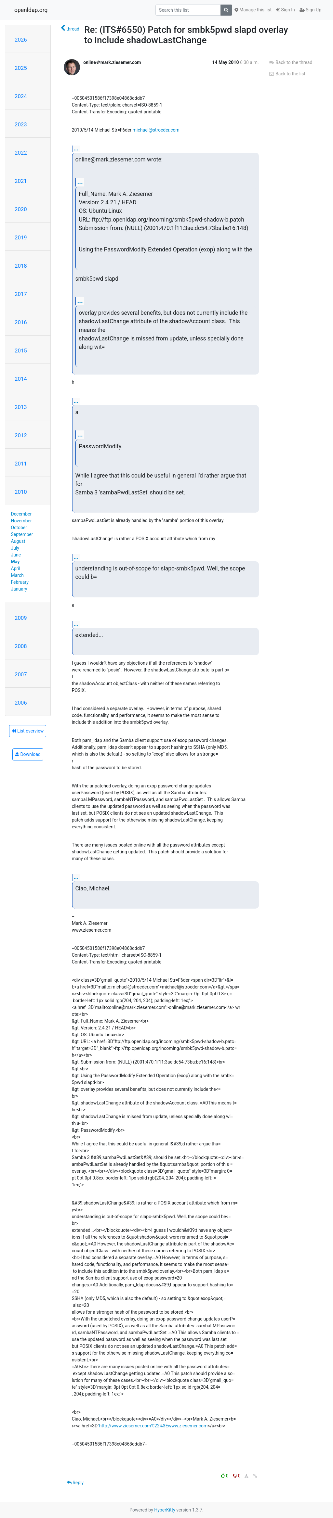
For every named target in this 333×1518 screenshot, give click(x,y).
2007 (21, 674)
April (15, 568)
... (76, 149)
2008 (21, 646)
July (15, 548)
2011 (21, 463)
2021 (21, 181)
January (19, 589)
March (17, 575)
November (21, 520)
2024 (21, 96)
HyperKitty (164, 1509)
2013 (21, 407)
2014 (21, 379)
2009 (21, 618)
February (20, 582)
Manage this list (253, 9)
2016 (21, 322)
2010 (21, 492)
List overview (28, 730)
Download (28, 754)
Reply (75, 1482)
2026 (21, 39)
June (16, 554)
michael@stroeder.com (156, 130)
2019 (21, 237)
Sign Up (310, 9)
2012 (21, 435)
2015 (21, 350)
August (18, 541)
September (22, 534)
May (15, 561)
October (19, 527)
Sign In (285, 9)
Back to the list (287, 73)
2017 (21, 294)
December (21, 514)
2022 (21, 152)
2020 (21, 209)
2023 (21, 124)
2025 (21, 68)
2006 (21, 702)
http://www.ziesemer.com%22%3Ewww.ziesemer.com (153, 1425)
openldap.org (30, 10)
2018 (21, 265)
